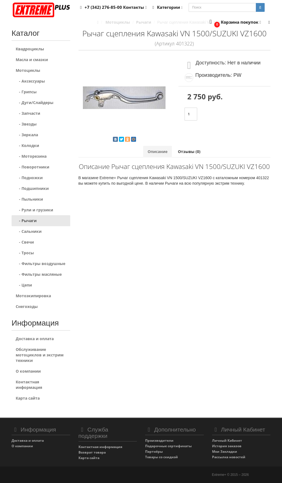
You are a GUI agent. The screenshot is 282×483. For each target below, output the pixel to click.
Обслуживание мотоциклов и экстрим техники (40, 355)
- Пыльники (29, 199)
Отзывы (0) (189, 151)
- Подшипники (32, 188)
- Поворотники (32, 167)
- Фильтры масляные (39, 274)
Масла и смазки (32, 59)
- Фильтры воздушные (40, 263)
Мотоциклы (28, 70)
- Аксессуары (30, 81)
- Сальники (29, 231)
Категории (167, 7)
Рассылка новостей (228, 457)
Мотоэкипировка (33, 295)
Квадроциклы (30, 48)
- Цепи (24, 285)
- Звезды (26, 124)
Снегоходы (27, 306)
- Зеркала (27, 134)
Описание (157, 151)
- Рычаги (26, 220)
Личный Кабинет (227, 440)
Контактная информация (29, 384)
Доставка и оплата (35, 338)
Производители (159, 440)
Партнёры (154, 451)
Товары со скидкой (161, 457)
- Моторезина (31, 156)
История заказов (227, 446)
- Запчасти (28, 113)
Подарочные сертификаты (168, 446)
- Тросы (25, 252)
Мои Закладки (224, 451)
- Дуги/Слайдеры (34, 102)
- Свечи (25, 242)
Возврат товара (92, 452)
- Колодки (27, 145)
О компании (28, 371)
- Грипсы (26, 91)
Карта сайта (28, 398)
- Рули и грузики (34, 209)
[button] (234, 22)
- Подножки (29, 177)
